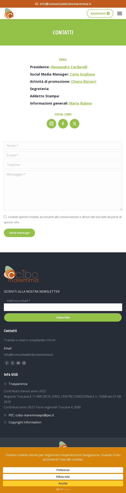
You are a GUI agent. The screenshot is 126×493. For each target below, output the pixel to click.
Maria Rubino (80, 103)
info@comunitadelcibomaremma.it (63, 4)
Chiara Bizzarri (83, 81)
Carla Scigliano (82, 74)
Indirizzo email (17, 301)
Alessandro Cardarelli (69, 67)
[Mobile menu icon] (119, 13)
